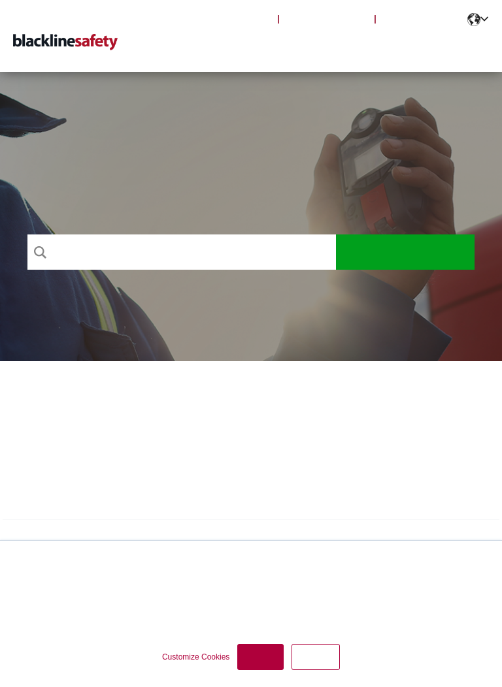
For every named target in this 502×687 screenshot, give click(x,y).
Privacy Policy (50, 594)
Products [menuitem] (257, 45)
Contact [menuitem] (464, 45)
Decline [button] (316, 657)
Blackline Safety (326, 18)
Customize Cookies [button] (195, 657)
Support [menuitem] (198, 45)
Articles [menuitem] (317, 45)
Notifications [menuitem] (390, 45)
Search (406, 252)
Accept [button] (260, 657)
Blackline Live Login (221, 18)
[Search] (181, 252)
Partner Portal (421, 18)
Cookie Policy (115, 594)
